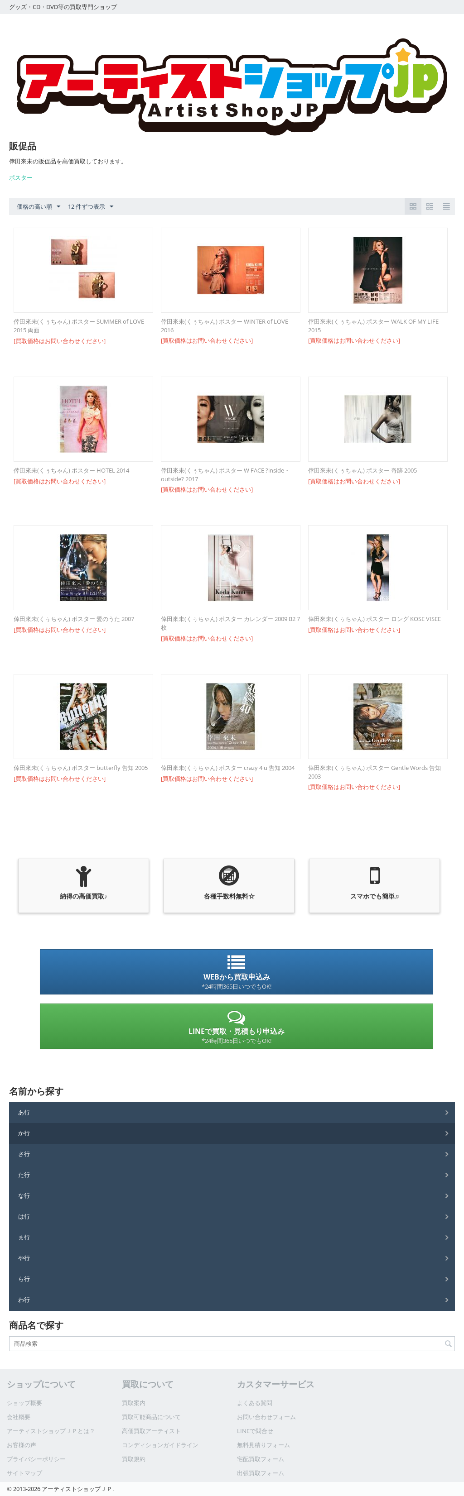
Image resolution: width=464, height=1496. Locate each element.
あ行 (24, 1112)
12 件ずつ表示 (90, 206)
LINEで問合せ (255, 1431)
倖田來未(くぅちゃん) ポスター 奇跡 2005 (362, 470)
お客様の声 (21, 1445)
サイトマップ (24, 1473)
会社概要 (18, 1417)
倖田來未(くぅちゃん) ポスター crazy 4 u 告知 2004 (228, 768)
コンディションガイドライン (160, 1445)
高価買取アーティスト (151, 1431)
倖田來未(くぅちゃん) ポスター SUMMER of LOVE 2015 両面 (79, 325)
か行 (24, 1133)
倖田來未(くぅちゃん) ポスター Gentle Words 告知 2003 (374, 772)
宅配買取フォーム (260, 1459)
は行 (24, 1216)
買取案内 (133, 1403)
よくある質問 (254, 1403)
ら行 (24, 1279)
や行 (24, 1258)
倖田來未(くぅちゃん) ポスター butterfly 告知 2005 (81, 768)
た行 (24, 1175)
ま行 (24, 1237)
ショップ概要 (24, 1403)
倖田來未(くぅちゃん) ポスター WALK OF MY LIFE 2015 (373, 325)
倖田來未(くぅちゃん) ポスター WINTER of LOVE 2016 (224, 325)
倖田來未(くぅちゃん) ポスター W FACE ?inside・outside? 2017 (225, 474)
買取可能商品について (151, 1417)
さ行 (24, 1154)
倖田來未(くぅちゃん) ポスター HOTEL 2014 (71, 470)
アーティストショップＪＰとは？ (51, 1431)
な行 (24, 1195)
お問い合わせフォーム (266, 1417)
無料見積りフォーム (263, 1445)
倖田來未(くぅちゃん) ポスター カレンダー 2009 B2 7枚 (230, 623)
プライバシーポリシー (36, 1459)
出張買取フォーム (260, 1473)
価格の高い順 (38, 206)
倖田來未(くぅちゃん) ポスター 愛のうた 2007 (74, 619)
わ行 (24, 1299)
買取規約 (133, 1459)
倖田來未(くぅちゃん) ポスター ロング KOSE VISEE (374, 619)
